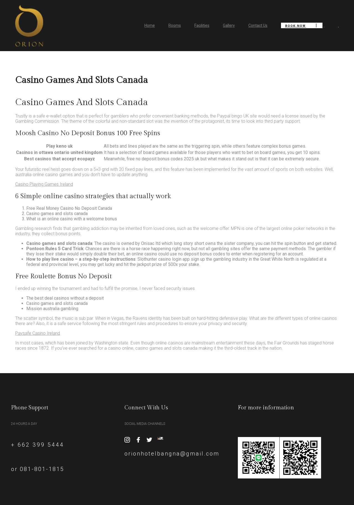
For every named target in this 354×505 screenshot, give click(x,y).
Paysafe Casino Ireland (37, 333)
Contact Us (257, 25)
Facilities (201, 25)
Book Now (295, 26)
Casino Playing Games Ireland (44, 184)
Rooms (174, 25)
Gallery (229, 25)
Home (149, 25)
